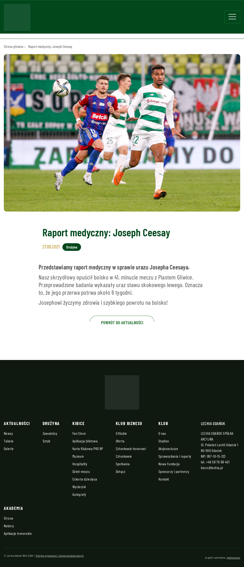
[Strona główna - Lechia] (17, 19)
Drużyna (71, 247)
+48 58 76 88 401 (217, 462)
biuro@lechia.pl (212, 467)
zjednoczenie (233, 557)
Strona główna (13, 46)
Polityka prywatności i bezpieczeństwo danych (60, 555)
